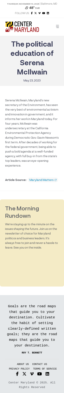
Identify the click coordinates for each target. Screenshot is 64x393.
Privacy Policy (19, 369)
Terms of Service (45, 369)
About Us (23, 364)
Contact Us (39, 364)
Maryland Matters (42, 180)
